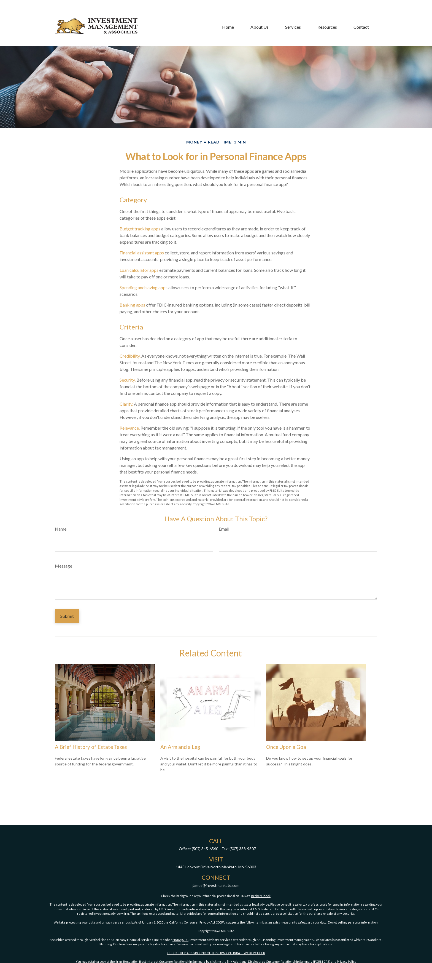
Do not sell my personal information (353, 922)
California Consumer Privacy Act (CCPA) (197, 922)
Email (224, 528)
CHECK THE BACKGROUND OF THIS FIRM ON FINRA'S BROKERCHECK (216, 953)
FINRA (176, 939)
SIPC (185, 939)
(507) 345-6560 (205, 848)
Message (63, 565)
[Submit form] (67, 616)
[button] (228, 11)
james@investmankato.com (216, 885)
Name (60, 528)
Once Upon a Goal (286, 747)
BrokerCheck (261, 896)
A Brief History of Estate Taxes (91, 747)
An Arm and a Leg (180, 747)
